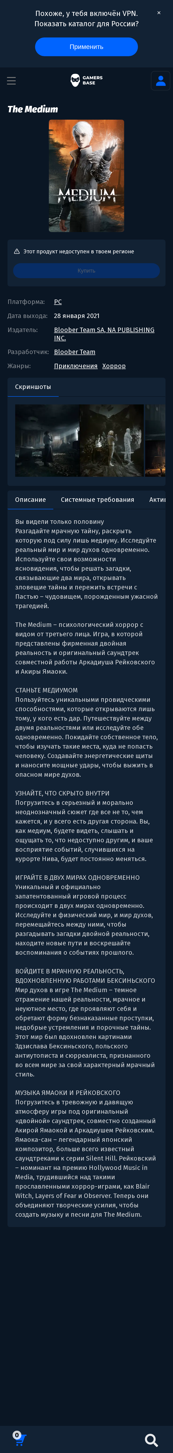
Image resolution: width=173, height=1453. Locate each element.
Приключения (76, 366)
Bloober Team (74, 352)
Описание (30, 499)
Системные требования (97, 499)
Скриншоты (33, 387)
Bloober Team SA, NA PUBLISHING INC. (104, 334)
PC (58, 302)
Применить (87, 46)
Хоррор (114, 366)
